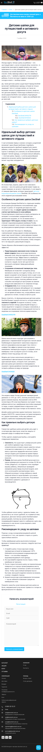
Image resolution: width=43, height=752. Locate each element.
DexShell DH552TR (24, 115)
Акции (4, 666)
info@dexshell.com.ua (11, 712)
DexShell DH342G (25, 118)
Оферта (4, 694)
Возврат (4, 684)
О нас (24, 665)
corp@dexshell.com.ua (11, 722)
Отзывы (5, 671)
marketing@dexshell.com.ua (13, 726)
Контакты (26, 668)
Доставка (4, 681)
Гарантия (4, 687)
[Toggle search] (36, 2)
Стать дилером (27, 681)
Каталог (5, 663)
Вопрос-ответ (27, 678)
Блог (3, 668)
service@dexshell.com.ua (12, 731)
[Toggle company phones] (34, 2)
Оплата (4, 678)
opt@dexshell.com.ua (11, 717)
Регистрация (20, 604)
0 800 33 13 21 (10, 706)
